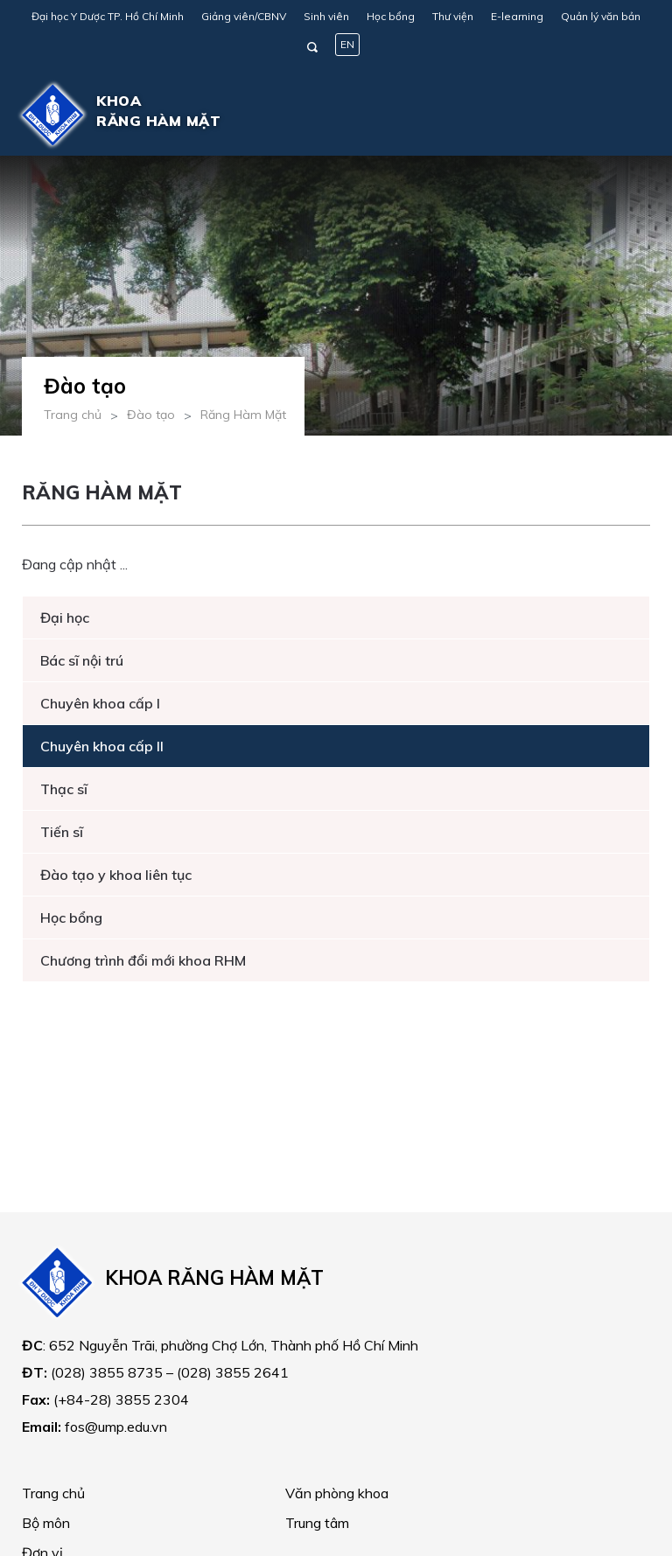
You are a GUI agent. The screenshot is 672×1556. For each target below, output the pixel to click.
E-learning (517, 16)
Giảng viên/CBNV (243, 16)
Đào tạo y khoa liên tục (116, 874)
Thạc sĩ (64, 789)
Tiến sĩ (61, 832)
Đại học (64, 617)
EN (347, 44)
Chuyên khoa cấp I (100, 703)
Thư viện (452, 16)
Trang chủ (73, 414)
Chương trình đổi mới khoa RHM (143, 960)
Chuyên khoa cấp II (102, 746)
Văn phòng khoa (336, 1493)
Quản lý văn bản (600, 16)
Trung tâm (317, 1523)
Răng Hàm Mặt (243, 414)
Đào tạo (151, 414)
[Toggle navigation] (624, 114)
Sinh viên (326, 16)
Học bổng (391, 16)
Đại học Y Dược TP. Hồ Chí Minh (108, 16)
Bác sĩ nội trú (81, 660)
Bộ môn (46, 1523)
